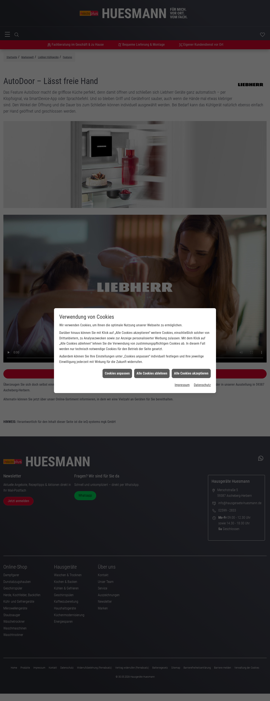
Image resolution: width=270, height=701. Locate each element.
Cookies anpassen (117, 353)
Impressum (182, 364)
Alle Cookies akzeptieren (191, 353)
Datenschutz (202, 364)
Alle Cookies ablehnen (151, 353)
